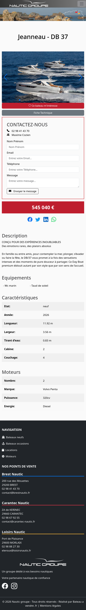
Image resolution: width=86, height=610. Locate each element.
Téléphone (13, 164)
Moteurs (9, 456)
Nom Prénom (15, 141)
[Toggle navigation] (81, 4)
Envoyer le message (22, 191)
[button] (5, 77)
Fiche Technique (43, 112)
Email (10, 152)
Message (12, 175)
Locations (9, 450)
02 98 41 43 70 (18, 131)
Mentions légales (50, 605)
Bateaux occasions (15, 443)
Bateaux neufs (13, 437)
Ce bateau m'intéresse (43, 105)
